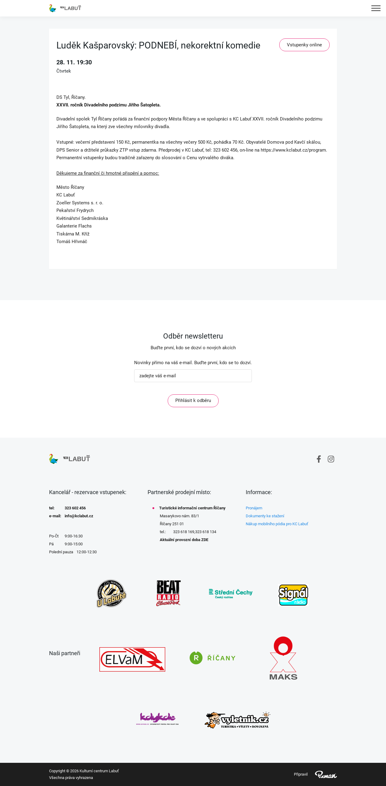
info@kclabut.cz (79, 516)
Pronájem (254, 508)
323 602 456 (75, 508)
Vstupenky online (304, 45)
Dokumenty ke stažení (265, 516)
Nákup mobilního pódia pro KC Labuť (277, 524)
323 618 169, (184, 531)
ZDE (204, 539)
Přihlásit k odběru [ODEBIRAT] (193, 400)
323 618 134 (205, 531)
